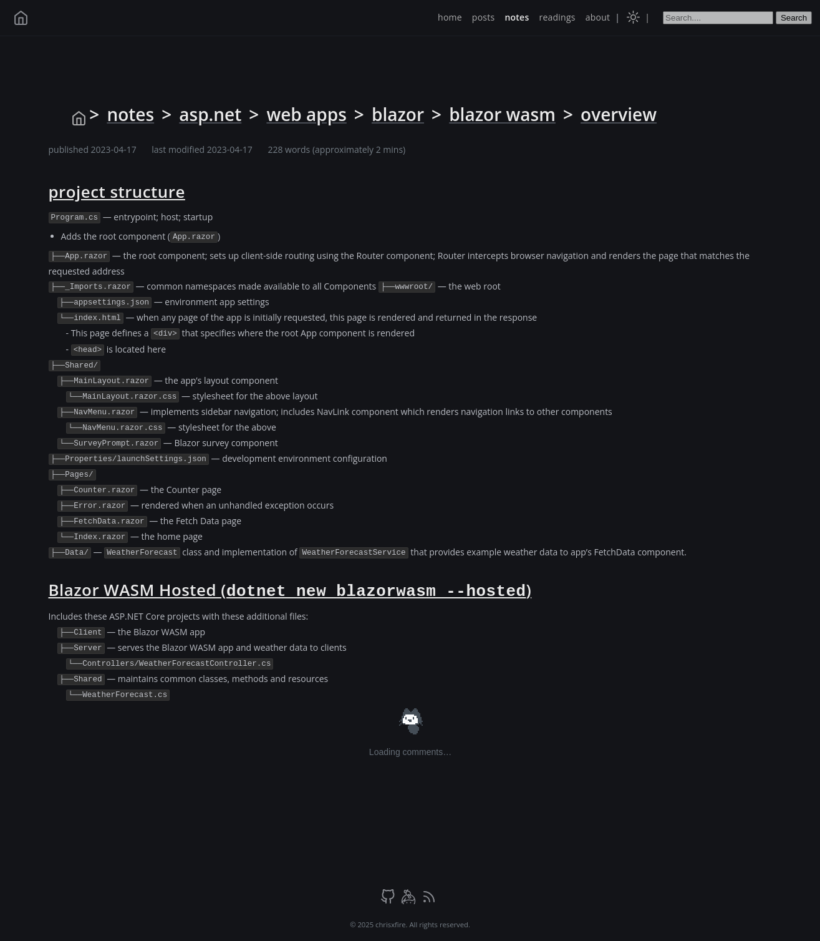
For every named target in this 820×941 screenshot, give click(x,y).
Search (794, 17)
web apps (306, 114)
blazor (398, 114)
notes (516, 17)
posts (483, 17)
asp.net (210, 114)
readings (557, 17)
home (450, 17)
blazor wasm (502, 114)
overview (619, 114)
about (598, 17)
